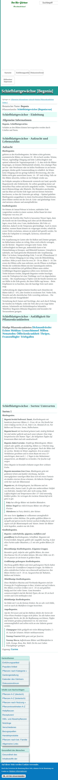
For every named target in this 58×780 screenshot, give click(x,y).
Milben (44, 330)
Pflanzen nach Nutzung (13, 702)
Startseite (7, 73)
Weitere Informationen (18, 771)
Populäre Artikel (9, 667)
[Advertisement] (29, 39)
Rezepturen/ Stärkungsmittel (9, 715)
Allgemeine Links (10, 744)
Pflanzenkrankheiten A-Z (13, 706)
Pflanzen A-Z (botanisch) (13, 698)
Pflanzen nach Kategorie (13, 671)
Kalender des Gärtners (13, 679)
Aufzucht (31, 99)
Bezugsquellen (9, 731)
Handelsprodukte (10, 735)
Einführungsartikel (22, 73)
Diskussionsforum (36, 73)
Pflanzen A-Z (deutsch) (13, 694)
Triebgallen (27, 336)
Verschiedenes (9, 727)
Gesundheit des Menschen (9, 755)
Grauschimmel (30, 330)
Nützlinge (6, 723)
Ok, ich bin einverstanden (14, 776)
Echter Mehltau (11, 330)
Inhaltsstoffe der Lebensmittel (9, 759)
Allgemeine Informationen (19, 99)
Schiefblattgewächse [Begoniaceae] (34, 109)
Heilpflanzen (8, 711)
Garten (14, 649)
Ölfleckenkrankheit (28, 333)
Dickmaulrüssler (42, 327)
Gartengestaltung (10, 675)
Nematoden (9, 333)
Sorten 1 (5, 102)
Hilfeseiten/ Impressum (8, 80)
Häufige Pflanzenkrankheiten (44, 99)
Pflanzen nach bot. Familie (14, 740)
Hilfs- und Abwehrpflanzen (14, 719)
